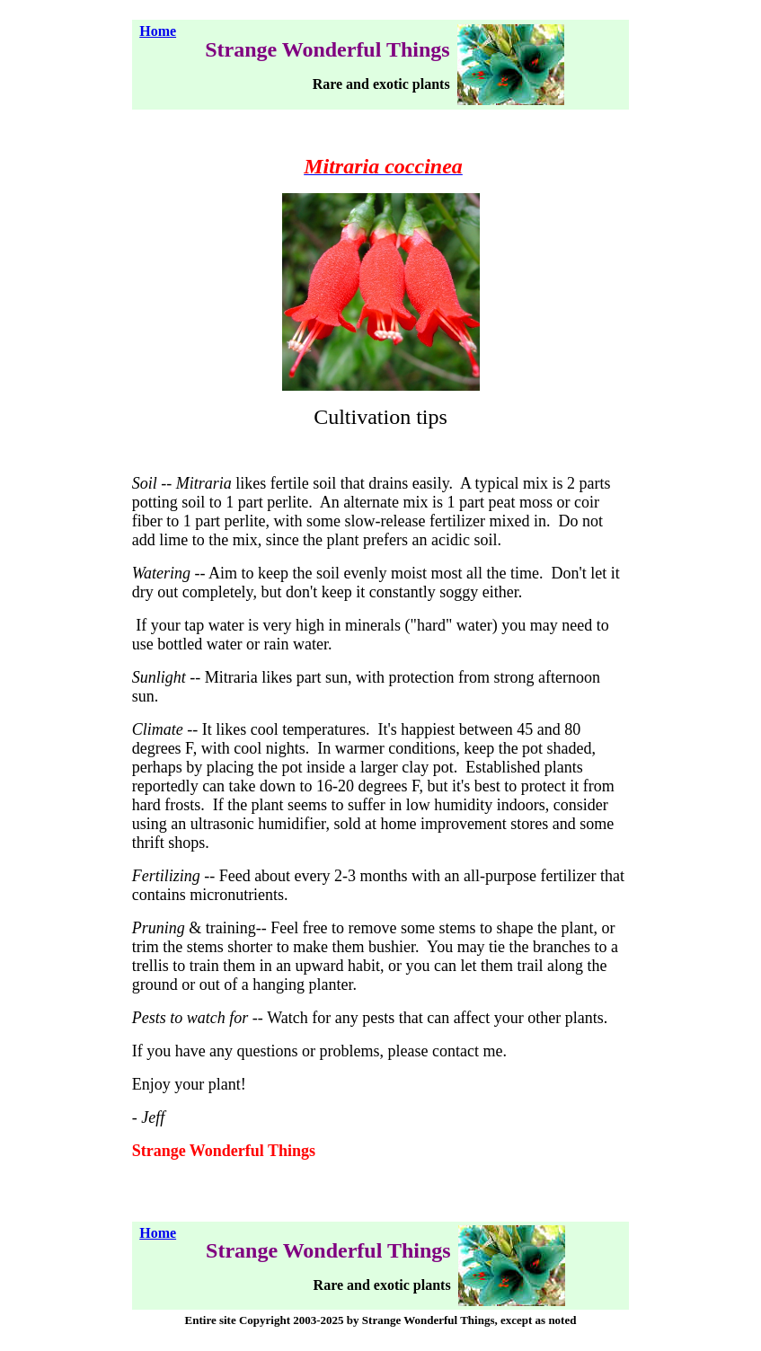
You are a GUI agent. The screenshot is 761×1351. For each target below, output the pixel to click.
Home (157, 31)
